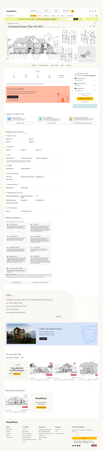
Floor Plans (90, 56)
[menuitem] (33, 16)
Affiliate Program (43, 437)
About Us (24, 429)
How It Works (70, 15)
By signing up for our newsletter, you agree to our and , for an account (84, 442)
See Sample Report (52, 119)
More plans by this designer (12, 357)
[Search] (96, 16)
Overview (34, 65)
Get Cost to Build (51, 123)
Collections (47, 15)
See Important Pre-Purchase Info (40, 282)
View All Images (89, 60)
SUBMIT (75, 19)
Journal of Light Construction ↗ (29, 439)
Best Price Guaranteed (89, 75)
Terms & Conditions (45, 19)
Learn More (43, 338)
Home (8, 23)
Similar (22, 357)
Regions (53, 15)
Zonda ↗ (24, 441)
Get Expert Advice (12, 97)
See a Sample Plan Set (17, 282)
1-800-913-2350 (10, 15)
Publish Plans (42, 435)
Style (12, 23)
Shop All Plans (9, 437)
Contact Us (57, 429)
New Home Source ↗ (27, 435)
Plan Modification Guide (44, 431)
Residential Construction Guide (46, 433)
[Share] (90, 26)
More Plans (68, 65)
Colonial (16, 23)
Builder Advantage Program (45, 429)
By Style (8, 431)
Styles (40, 15)
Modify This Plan (20, 123)
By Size (8, 435)
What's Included (54, 65)
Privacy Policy (54, 19)
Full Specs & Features (43, 65)
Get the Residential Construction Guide (82, 123)
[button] (97, 19)
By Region (8, 433)
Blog (40, 439)
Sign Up (84, 438)
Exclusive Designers (26, 433)
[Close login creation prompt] (98, 19)
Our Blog (63, 15)
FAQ (58, 119)
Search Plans (33, 15)
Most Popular (9, 429)
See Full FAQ (58, 316)
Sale (58, 15)
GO (72, 11)
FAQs (62, 65)
